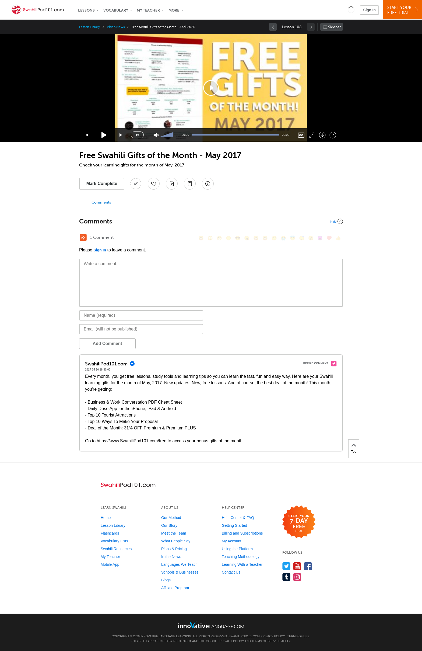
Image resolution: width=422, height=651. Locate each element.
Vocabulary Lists (114, 541)
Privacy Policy (273, 636)
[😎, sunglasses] (237, 238)
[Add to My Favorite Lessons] (154, 184)
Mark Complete (101, 183)
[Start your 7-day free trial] (298, 522)
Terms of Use (298, 636)
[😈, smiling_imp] (320, 238)
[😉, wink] (274, 238)
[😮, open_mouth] (310, 238)
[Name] (141, 315)
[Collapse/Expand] (211, 221)
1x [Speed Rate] (137, 135)
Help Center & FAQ (238, 517)
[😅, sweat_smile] (265, 238)
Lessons (86, 10)
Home (106, 517)
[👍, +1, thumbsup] (338, 238)
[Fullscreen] (311, 135)
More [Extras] (173, 10)
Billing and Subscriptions (242, 533)
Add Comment (107, 343)
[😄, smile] (201, 238)
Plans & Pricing (174, 549)
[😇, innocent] (292, 238)
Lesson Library (89, 27)
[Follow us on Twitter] (286, 566)
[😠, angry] (246, 238)
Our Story (169, 525)
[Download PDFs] (190, 184)
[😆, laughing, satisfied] (256, 238)
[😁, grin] (219, 238)
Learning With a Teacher (242, 564)
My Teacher (148, 10)
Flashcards (110, 533)
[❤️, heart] (329, 238)
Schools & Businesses (180, 572)
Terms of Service (266, 641)
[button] (351, 9)
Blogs (166, 580)
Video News (116, 27)
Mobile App (110, 564)
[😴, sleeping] (301, 238)
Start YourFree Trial (403, 10)
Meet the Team (173, 533)
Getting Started (234, 525)
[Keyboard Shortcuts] (332, 135)
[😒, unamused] (228, 238)
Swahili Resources (116, 549)
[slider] (167, 135)
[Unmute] (156, 135)
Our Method (171, 517)
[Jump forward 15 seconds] (121, 135)
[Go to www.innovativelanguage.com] (211, 624)
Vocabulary (115, 10)
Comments (101, 202)
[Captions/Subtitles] (301, 135)
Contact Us (231, 572)
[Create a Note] (172, 184)
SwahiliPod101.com (244, 636)
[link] (273, 27)
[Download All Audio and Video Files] (208, 184)
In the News (171, 556)
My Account (231, 541)
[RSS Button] (83, 237)
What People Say (175, 541)
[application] (211, 88)
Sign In (369, 10)
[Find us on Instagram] (297, 577)
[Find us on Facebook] (308, 566)
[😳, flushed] (210, 238)
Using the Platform (237, 549)
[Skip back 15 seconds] (87, 135)
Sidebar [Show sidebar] (334, 27)
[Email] (141, 329)
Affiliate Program (175, 588)
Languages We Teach (179, 564)
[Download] (322, 135)
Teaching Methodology (240, 556)
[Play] (104, 135)
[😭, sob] (283, 238)
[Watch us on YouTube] (297, 566)
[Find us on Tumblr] (286, 577)
